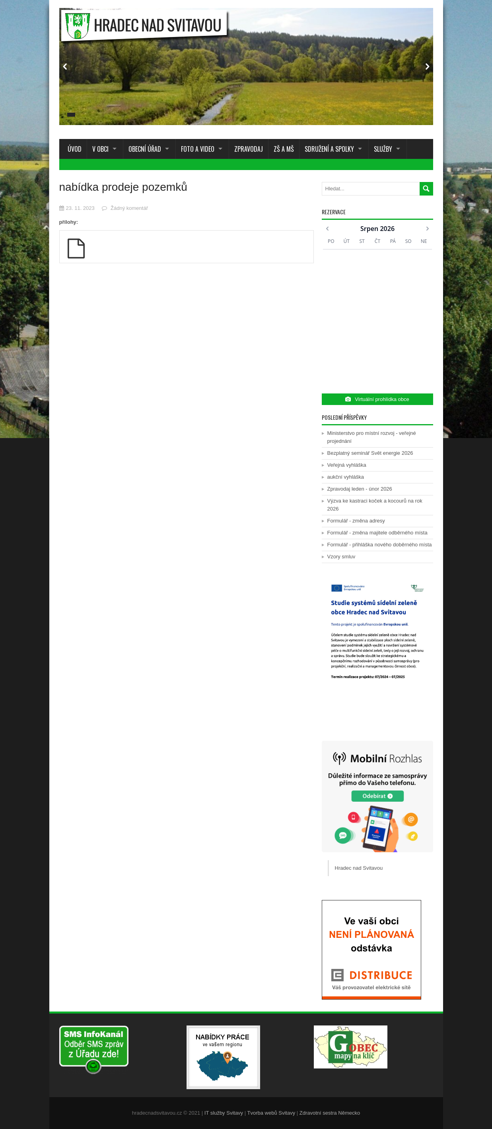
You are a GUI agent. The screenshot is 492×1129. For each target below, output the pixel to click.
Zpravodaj (248, 149)
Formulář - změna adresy (356, 521)
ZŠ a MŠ (284, 149)
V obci (100, 149)
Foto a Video (197, 149)
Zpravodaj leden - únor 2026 (359, 489)
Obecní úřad (144, 149)
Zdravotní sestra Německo (329, 1113)
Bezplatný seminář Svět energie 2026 (370, 453)
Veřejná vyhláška (346, 465)
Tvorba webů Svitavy (271, 1113)
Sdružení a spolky (329, 149)
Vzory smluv (341, 557)
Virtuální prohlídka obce (377, 399)
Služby (383, 149)
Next (427, 66)
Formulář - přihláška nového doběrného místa (379, 545)
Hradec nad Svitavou (359, 868)
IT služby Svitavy (223, 1113)
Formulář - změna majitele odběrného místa (377, 533)
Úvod (73, 149)
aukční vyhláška (345, 477)
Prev (65, 66)
